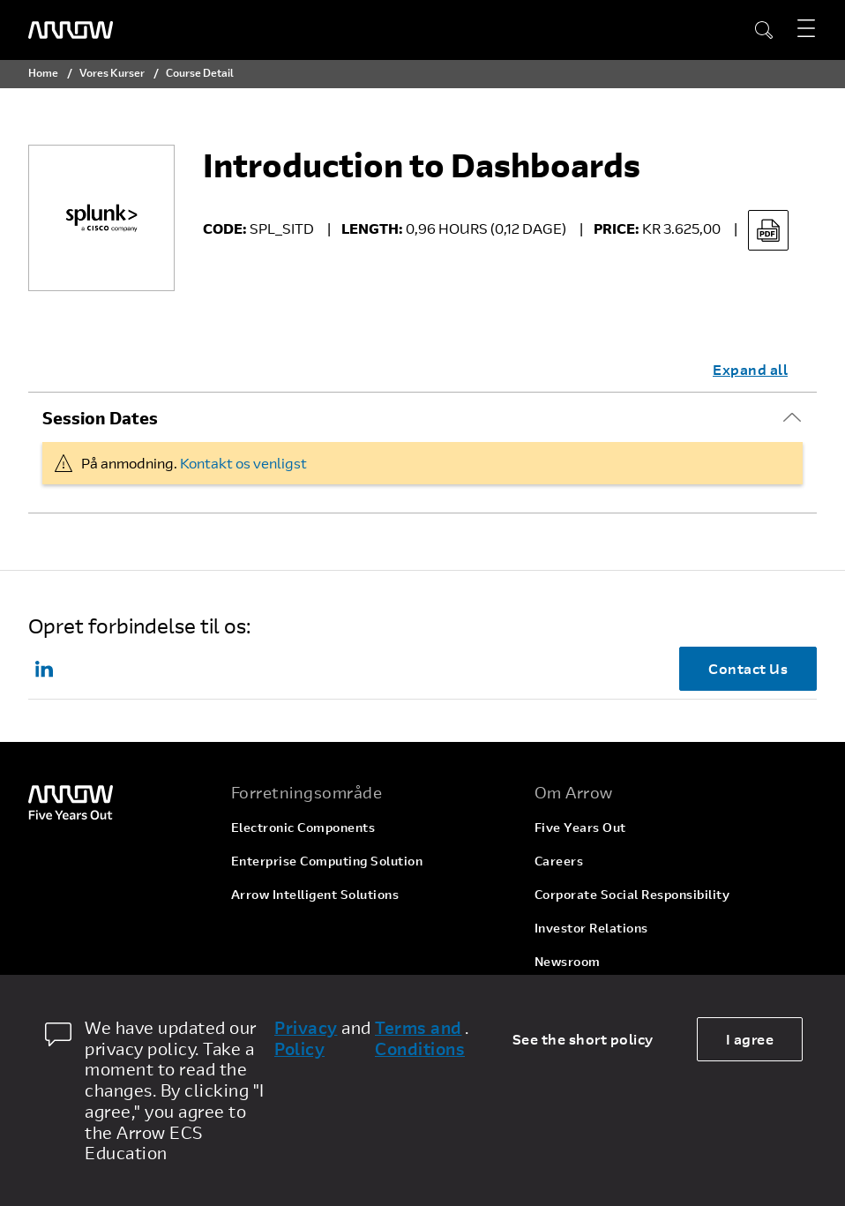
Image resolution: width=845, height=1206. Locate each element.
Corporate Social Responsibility (632, 894)
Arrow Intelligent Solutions (315, 894)
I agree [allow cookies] (750, 1039)
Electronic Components (303, 827)
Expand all (750, 369)
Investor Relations (591, 927)
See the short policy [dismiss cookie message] (583, 1039)
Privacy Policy (306, 1038)
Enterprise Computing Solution (327, 860)
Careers (559, 860)
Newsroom (568, 961)
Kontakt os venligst (243, 462)
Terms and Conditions (420, 1038)
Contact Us (748, 668)
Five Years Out (580, 827)
